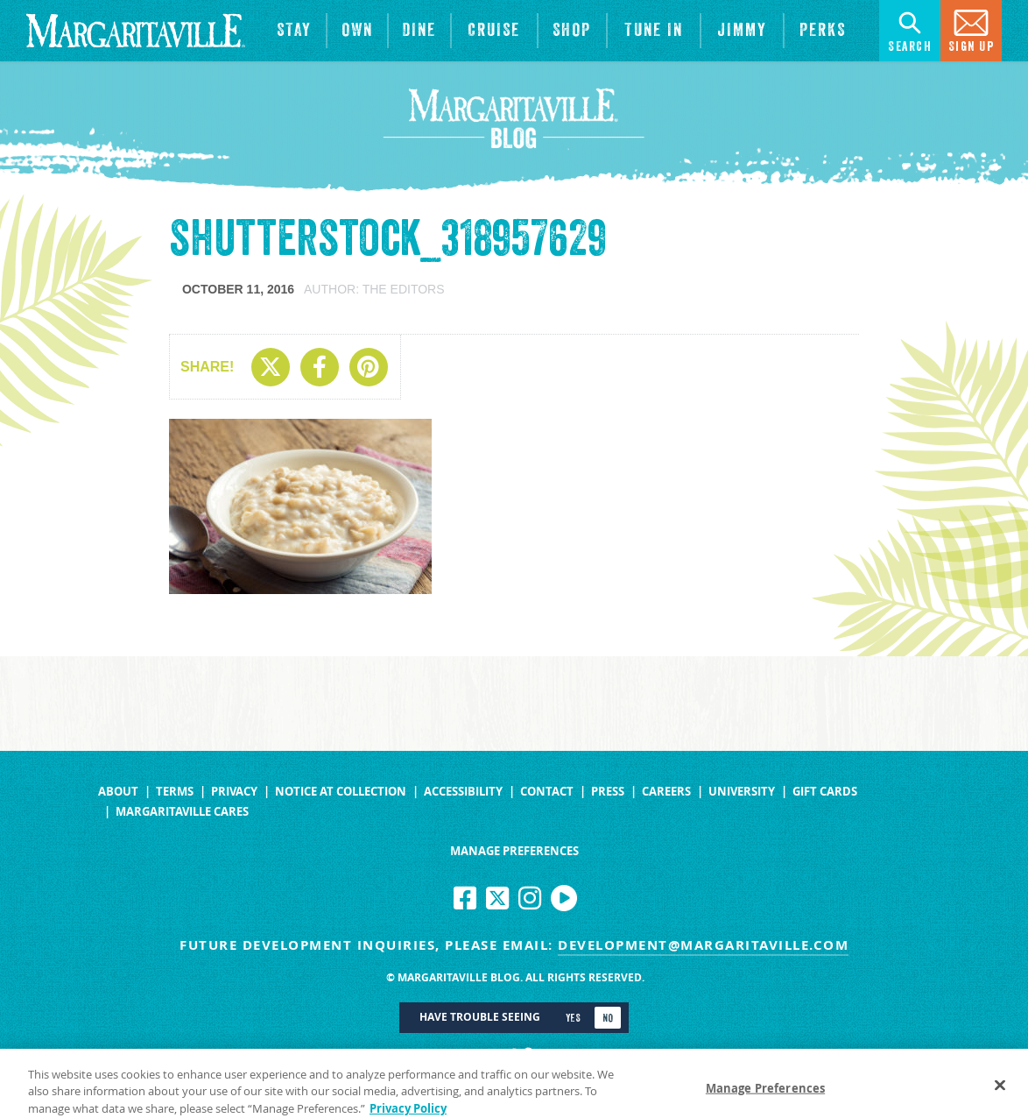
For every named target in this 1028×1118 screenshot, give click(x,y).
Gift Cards (824, 791)
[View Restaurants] (419, 30)
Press (607, 791)
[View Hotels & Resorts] (294, 30)
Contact (547, 791)
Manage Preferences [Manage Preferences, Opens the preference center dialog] (765, 1094)
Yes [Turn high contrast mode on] (573, 1018)
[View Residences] (357, 30)
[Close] (1000, 1091)
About (118, 791)
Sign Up (971, 29)
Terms (175, 791)
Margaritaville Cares (182, 811)
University (741, 791)
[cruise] (494, 30)
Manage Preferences (514, 851)
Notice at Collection (340, 791)
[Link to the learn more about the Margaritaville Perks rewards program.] (823, 30)
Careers (666, 791)
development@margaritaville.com (703, 945)
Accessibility (463, 791)
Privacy (234, 791)
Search (910, 29)
